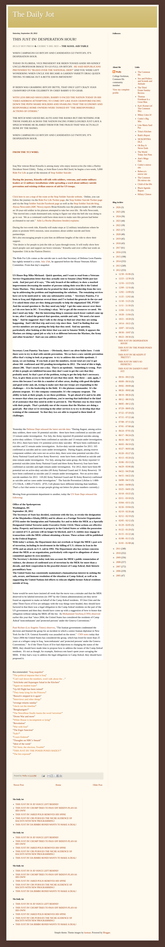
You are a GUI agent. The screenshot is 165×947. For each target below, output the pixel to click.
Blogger (106, 932)
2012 (118, 270)
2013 (118, 266)
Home (58, 785)
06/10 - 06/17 (125, 440)
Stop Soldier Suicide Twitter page (85, 200)
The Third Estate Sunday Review (144, 90)
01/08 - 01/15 (125, 538)
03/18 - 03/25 (125, 493)
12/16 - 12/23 (125, 283)
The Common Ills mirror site (144, 179)
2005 (118, 575)
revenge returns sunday (25, 702)
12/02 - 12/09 (125, 292)
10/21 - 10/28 (125, 319)
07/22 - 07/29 (125, 413)
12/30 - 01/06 (125, 274)
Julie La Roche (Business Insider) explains (58, 220)
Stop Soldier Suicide (61, 172)
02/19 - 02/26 (125, 511)
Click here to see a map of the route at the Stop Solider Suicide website (47, 196)
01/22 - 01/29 (125, 529)
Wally (118, 72)
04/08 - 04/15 (125, 480)
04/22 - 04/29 (125, 471)
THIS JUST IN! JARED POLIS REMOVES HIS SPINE (41, 814)
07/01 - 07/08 (125, 426)
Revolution (19, 723)
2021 (118, 230)
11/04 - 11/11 (125, 310)
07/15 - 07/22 (125, 417)
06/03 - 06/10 (125, 444)
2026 (118, 207)
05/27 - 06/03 (125, 449)
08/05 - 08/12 (125, 404)
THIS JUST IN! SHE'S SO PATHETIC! (130, 363)
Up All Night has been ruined (28, 689)
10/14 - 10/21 (125, 323)
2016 (118, 252)
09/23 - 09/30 (125, 337)
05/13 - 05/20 (125, 458)
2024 (118, 216)
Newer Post (18, 785)
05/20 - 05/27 (125, 453)
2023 (118, 221)
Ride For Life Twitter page (52, 200)
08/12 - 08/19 (125, 399)
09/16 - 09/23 (125, 377)
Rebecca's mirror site (142, 172)
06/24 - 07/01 (125, 431)
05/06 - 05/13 (125, 462)
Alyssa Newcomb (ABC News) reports (32, 206)
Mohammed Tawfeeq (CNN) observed (81, 613)
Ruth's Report (144, 135)
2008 (118, 562)
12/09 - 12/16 (125, 287)
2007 (118, 566)
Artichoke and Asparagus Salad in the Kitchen (36, 682)
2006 (118, 571)
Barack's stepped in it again (27, 696)
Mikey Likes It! (145, 115)
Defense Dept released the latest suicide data (48, 429)
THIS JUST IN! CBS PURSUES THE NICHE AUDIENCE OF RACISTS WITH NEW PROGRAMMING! (44, 819)
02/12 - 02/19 (125, 516)
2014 (118, 261)
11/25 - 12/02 (125, 296)
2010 (118, 553)
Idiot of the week (22, 743)
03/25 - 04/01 (125, 489)
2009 (118, 557)
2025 (118, 212)
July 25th (45, 261)
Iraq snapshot (36, 672)
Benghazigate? (21, 709)
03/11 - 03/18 (125, 498)
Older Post (97, 785)
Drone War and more (24, 716)
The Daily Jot (33, 14)
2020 (118, 234)
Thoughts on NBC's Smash (27, 740)
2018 (118, 243)
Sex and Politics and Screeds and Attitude (145, 81)
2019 (118, 239)
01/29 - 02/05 (125, 525)
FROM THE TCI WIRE (25, 152)
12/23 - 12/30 (125, 278)
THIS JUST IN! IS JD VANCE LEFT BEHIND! (37, 804)
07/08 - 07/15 (125, 422)
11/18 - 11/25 (125, 301)
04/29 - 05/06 (125, 466)
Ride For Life (19, 172)
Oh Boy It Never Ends (143, 146)
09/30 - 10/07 (125, 332)
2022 (118, 225)
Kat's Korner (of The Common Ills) (145, 108)
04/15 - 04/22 (125, 476)
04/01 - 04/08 (125, 485)
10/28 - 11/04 (125, 314)
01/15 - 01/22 (125, 534)
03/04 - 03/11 (125, 502)
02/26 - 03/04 (125, 507)
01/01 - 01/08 (125, 543)
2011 (118, 548)
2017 (118, 248)
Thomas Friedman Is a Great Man (144, 99)
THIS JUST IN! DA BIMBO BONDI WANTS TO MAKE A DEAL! (46, 824)
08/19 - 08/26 (125, 395)
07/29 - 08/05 (125, 408)
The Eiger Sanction (23, 730)
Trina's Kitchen (144, 131)
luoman (87, 932)
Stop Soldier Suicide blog (86, 203)
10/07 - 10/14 (125, 328)
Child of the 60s (145, 184)
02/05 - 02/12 (125, 520)
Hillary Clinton (144, 194)
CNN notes (83, 634)
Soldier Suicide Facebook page (44, 203)
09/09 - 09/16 (125, 381)
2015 (118, 257)
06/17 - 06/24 (125, 435)
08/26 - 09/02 (125, 390)
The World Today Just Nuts (145, 153)
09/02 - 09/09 (125, 386)
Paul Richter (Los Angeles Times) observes (34, 627)
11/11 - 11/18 (125, 305)
